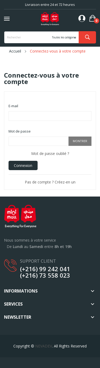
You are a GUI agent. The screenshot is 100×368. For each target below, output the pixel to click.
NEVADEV (43, 346)
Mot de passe (20, 131)
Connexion (23, 165)
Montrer (80, 141)
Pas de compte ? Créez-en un (50, 182)
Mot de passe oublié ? (50, 153)
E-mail (13, 105)
